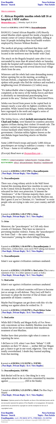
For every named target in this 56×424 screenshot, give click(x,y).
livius (35, 214)
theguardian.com (32, 153)
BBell (35, 390)
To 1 (28, 216)
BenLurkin (38, 270)
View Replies (32, 173)
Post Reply (7, 173)
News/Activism (48, 2)
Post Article (50, 5)
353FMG (37, 363)
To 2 (28, 251)
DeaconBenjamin (40, 171)
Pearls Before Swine (42, 310)
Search (12, 5)
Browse (4, 5)
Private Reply (19, 173)
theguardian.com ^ (9, 22)
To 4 (28, 312)
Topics (40, 5)
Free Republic (7, 2)
